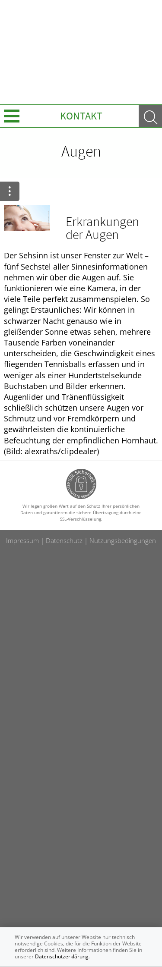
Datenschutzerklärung (62, 956)
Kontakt (81, 115)
